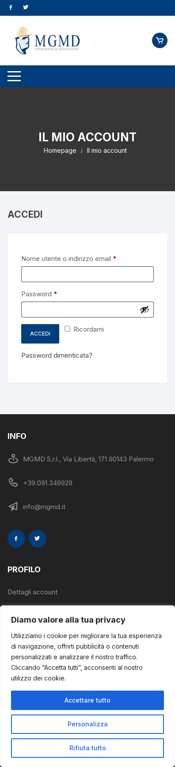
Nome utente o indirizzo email (83, 258)
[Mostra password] (144, 309)
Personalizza (88, 724)
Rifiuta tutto (87, 748)
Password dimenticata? (56, 355)
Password (53, 293)
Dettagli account (32, 592)
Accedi (40, 333)
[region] (87, 686)
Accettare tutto (87, 700)
